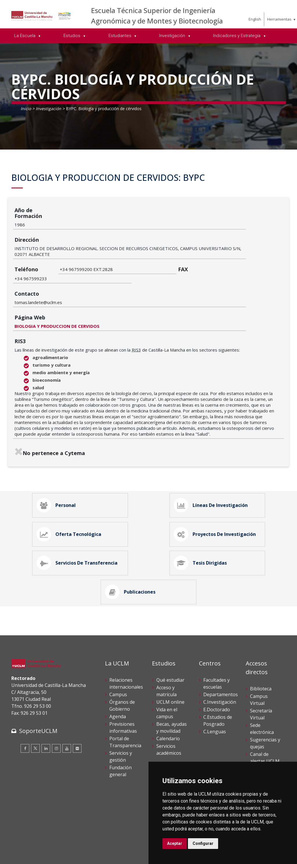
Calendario (168, 708)
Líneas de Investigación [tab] (212, 462)
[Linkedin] (45, 718)
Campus (118, 664)
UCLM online (170, 672)
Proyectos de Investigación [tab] (216, 495)
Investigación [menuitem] (172, 35)
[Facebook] (25, 718)
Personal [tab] (57, 462)
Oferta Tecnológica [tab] (70, 495)
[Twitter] (35, 718)
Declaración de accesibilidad (37, 855)
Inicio (26, 108)
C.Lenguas (214, 701)
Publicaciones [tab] (132, 560)
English (255, 19)
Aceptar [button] (174, 843)
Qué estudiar (170, 650)
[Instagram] (56, 718)
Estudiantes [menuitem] (120, 35)
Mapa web (78, 855)
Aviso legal (21, 849)
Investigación (48, 108)
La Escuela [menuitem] (25, 35)
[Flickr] (77, 718)
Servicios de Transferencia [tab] (78, 527)
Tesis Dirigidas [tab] (202, 527)
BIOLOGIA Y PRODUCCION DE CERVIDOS (102, 281)
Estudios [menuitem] (73, 35)
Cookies (43, 849)
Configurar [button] (203, 843)
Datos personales (72, 849)
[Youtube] (66, 718)
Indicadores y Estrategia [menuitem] (237, 35)
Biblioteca (260, 658)
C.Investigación (219, 672)
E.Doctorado (216, 679)
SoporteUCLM (38, 701)
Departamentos (220, 664)
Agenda (117, 686)
